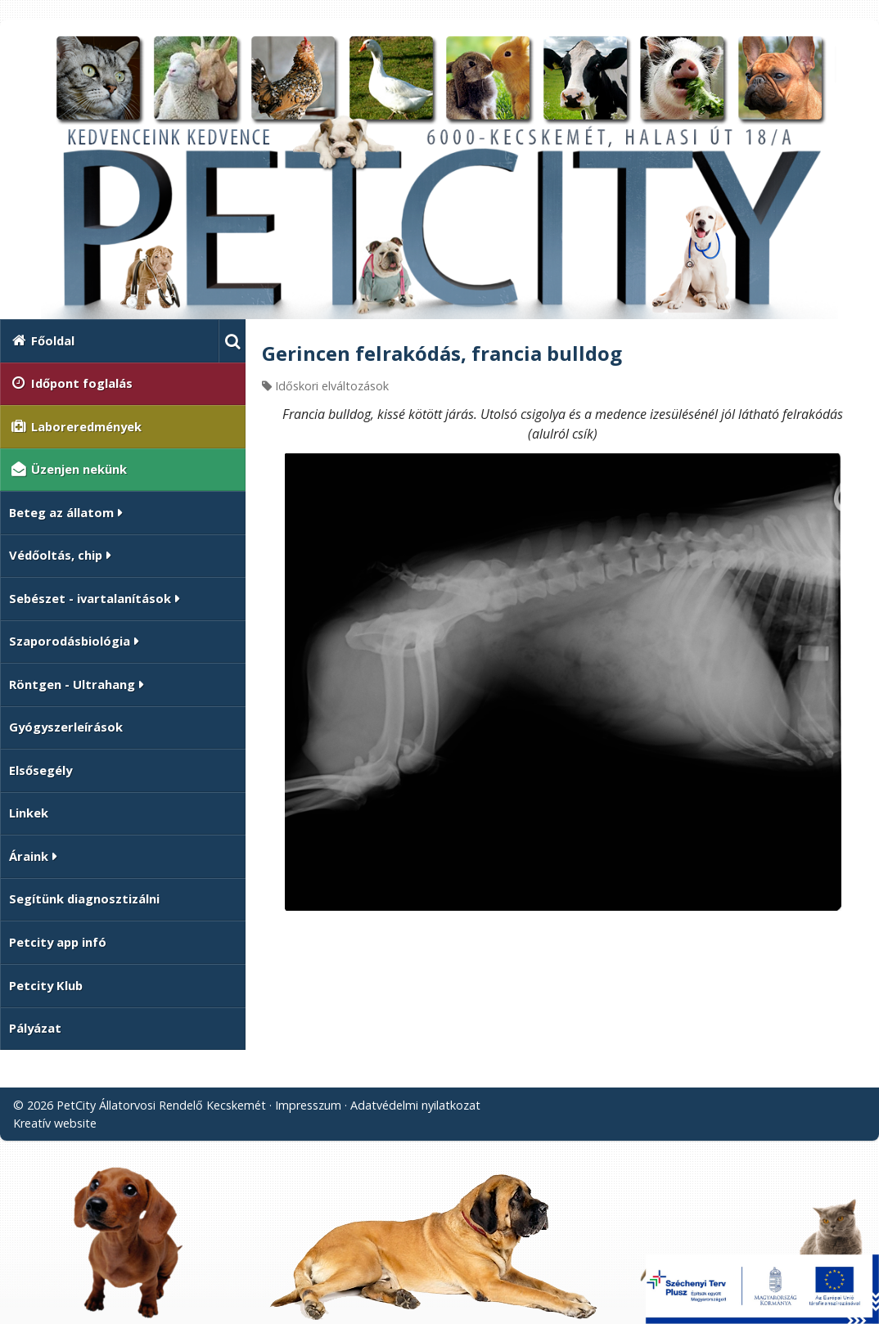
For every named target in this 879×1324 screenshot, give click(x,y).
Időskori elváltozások (332, 386)
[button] (232, 341)
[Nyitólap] (439, 176)
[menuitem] (109, 341)
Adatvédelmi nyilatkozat (415, 1105)
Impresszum (308, 1105)
